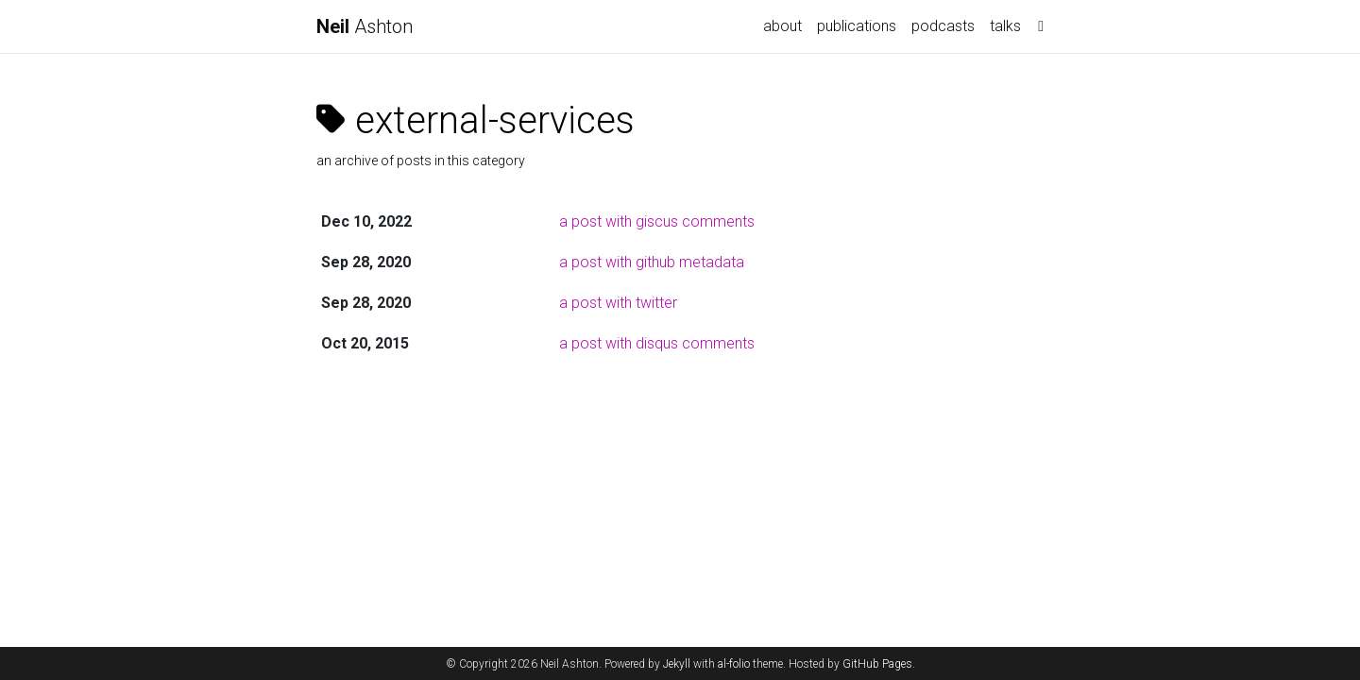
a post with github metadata (651, 262)
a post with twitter (618, 303)
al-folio (734, 664)
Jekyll (676, 664)
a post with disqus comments (657, 343)
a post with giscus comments (657, 221)
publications (856, 26)
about (782, 26)
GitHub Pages (877, 664)
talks (1005, 26)
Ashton (364, 26)
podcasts (943, 26)
